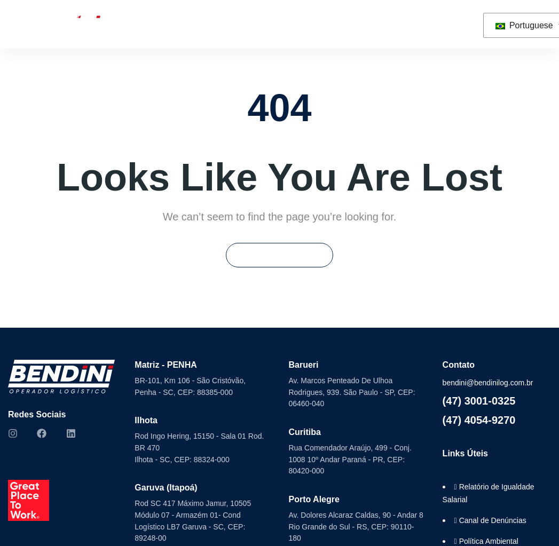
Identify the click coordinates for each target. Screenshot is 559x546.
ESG (280, 23)
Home (18, 23)
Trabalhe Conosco (338, 24)
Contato (408, 23)
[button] (463, 24)
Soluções (141, 23)
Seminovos (217, 23)
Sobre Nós (73, 24)
